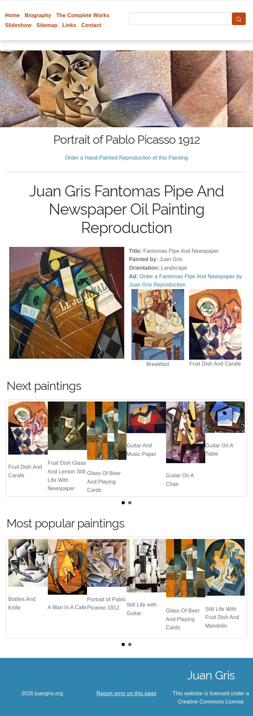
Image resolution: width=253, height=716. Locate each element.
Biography (38, 15)
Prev (17, 448)
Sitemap (47, 25)
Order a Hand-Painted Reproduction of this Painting (126, 158)
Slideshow (18, 25)
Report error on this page (126, 693)
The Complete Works (83, 15)
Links (69, 25)
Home (12, 15)
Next (236, 448)
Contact (91, 25)
